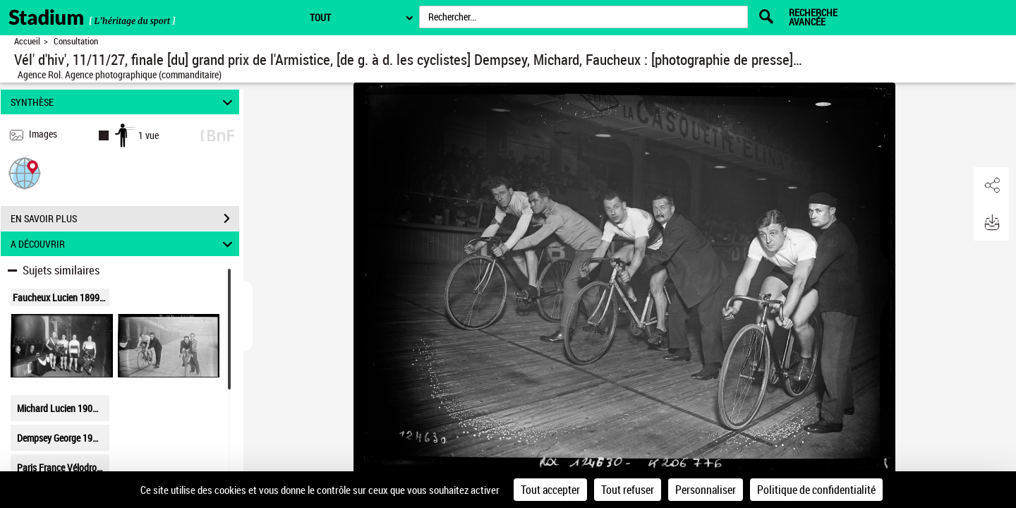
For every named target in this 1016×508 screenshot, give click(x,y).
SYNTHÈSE (124, 102)
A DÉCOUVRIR (124, 243)
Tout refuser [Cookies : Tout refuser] (627, 489)
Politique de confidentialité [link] (816, 489)
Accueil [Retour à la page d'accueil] (27, 41)
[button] (24, 172)
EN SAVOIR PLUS (125, 219)
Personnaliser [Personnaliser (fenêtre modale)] (705, 489)
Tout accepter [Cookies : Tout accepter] (550, 489)
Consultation (76, 41)
